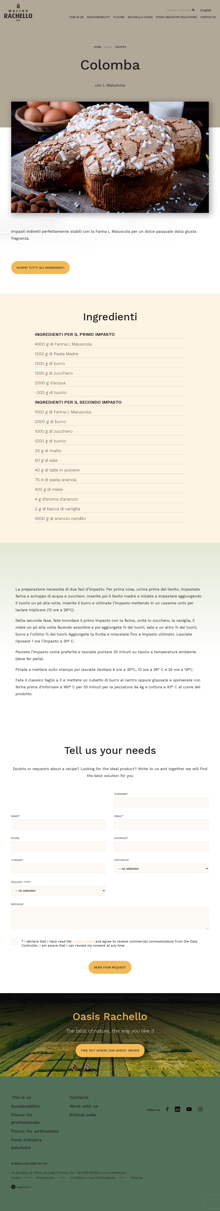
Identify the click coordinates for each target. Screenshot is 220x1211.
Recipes (121, 46)
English (205, 10)
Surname (121, 793)
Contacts (208, 17)
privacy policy (83, 941)
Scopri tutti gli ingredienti (40, 267)
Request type (21, 882)
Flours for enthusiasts (35, 1131)
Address (121, 838)
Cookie (15, 1177)
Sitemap (137, 1177)
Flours (118, 17)
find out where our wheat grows (110, 1050)
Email (118, 816)
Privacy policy (45, 1177)
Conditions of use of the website (93, 1177)
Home (97, 46)
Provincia (121, 860)
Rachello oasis (140, 17)
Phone (15, 838)
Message (17, 904)
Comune (17, 860)
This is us (76, 17)
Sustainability (98, 17)
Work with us (84, 1106)
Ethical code (83, 1114)
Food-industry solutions (176, 17)
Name (15, 816)
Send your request (110, 967)
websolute (21, 1187)
